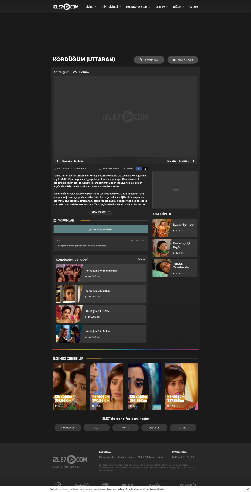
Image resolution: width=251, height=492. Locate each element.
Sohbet (183, 427)
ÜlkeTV (127, 485)
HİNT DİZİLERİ (111, 7)
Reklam (122, 457)
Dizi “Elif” (191, 457)
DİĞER (178, 7)
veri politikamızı (143, 489)
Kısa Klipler (183, 60)
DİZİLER (91, 7)
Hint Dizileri (63, 169)
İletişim (160, 457)
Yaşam (125, 427)
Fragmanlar (149, 60)
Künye (132, 457)
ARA (194, 7)
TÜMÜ (141, 259)
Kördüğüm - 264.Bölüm (70, 161)
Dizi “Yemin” (178, 457)
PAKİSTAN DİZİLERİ (138, 7)
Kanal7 (58, 485)
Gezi (96, 427)
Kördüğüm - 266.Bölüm (180, 161)
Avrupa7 (105, 485)
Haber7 (157, 485)
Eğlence (154, 427)
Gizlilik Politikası (146, 457)
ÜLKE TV (162, 7)
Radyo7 (82, 485)
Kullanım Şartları (107, 457)
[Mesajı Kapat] (248, 489)
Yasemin (188, 485)
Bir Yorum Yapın (100, 229)
